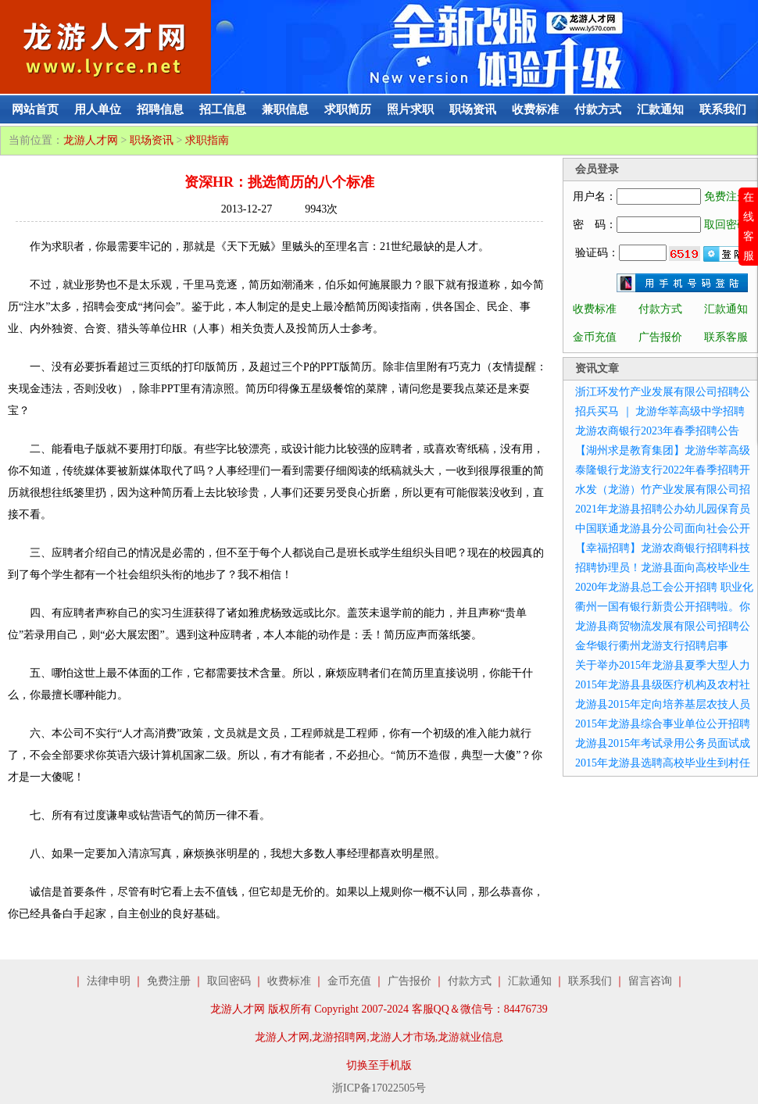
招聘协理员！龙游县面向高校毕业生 (662, 567)
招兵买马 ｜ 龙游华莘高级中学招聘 (660, 411)
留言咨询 (650, 981)
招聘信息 (160, 109)
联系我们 (722, 109)
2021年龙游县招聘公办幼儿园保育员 (662, 509)
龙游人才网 (90, 140)
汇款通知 (660, 109)
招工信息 (222, 109)
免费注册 (726, 196)
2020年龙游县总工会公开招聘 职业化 (664, 587)
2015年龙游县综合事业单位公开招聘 (662, 724)
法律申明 (109, 981)
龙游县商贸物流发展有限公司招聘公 (662, 626)
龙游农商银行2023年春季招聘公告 (657, 431)
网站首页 (35, 109)
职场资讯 (472, 109)
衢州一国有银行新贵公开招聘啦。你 (662, 607)
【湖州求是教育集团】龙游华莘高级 (662, 450)
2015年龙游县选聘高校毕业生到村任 (662, 763)
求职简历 (347, 109)
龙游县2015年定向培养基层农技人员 (662, 704)
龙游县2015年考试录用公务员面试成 (662, 743)
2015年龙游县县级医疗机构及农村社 (662, 685)
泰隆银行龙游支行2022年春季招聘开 (662, 470)
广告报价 (660, 337)
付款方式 (597, 109)
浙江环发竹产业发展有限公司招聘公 (662, 392)
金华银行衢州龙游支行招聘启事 (651, 646)
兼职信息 (285, 109)
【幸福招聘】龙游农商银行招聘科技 (662, 548)
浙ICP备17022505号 (379, 1088)
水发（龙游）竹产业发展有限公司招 (662, 489)
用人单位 (97, 109)
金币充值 (595, 337)
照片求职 (410, 109)
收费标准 (535, 109)
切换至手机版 (379, 1065)
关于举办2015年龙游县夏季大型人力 (662, 665)
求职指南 (207, 140)
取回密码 (726, 224)
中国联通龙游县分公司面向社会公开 (662, 528)
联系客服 (726, 337)
